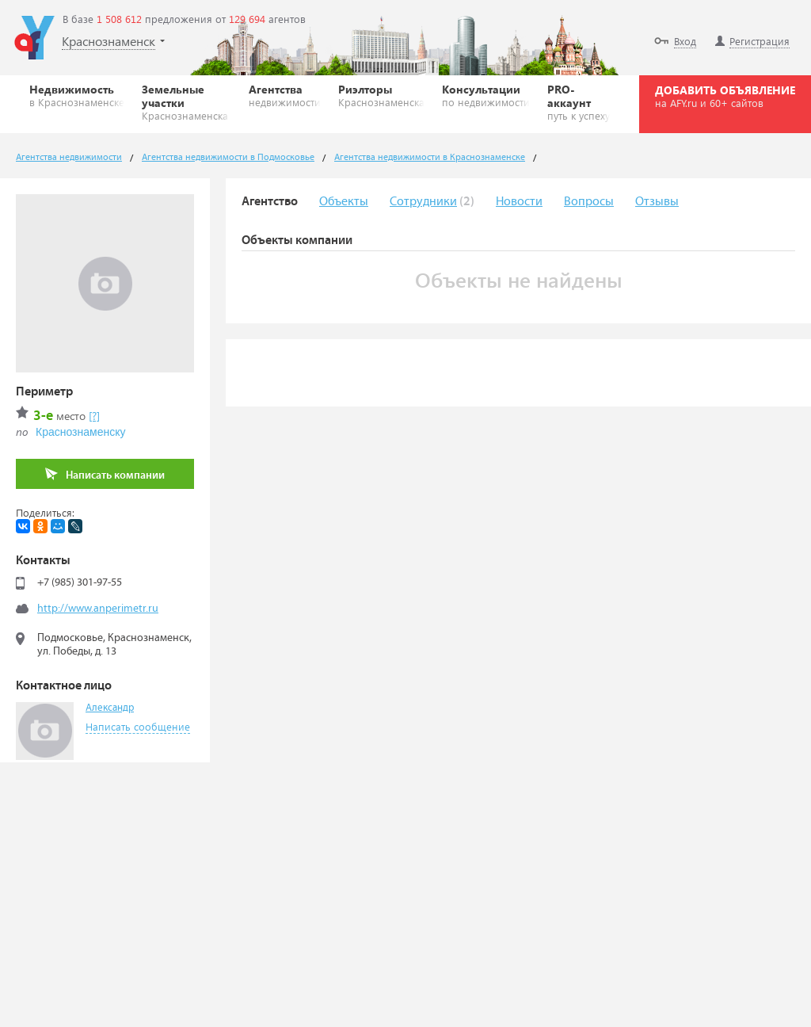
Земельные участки (186, 102)
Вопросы (589, 201)
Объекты (343, 201)
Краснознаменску (80, 432)
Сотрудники (423, 201)
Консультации (486, 95)
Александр (110, 708)
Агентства (285, 95)
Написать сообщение (138, 726)
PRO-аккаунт (578, 102)
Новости (519, 201)
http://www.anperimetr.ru (97, 608)
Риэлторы (381, 95)
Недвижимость (76, 95)
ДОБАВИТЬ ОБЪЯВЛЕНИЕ (725, 95)
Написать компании (105, 474)
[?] (94, 415)
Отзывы (657, 201)
